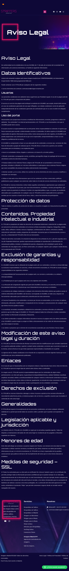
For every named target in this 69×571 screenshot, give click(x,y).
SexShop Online (29, 529)
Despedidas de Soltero (31, 507)
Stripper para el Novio (30, 518)
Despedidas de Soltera (31, 510)
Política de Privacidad (54, 555)
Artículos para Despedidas (32, 526)
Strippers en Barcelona (31, 515)
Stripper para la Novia (30, 521)
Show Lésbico (28, 524)
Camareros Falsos (29, 532)
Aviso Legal (42, 555)
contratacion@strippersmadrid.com (33, 88)
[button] (44, 11)
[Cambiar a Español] (3, 4)
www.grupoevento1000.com (22, 81)
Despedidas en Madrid (31, 513)
